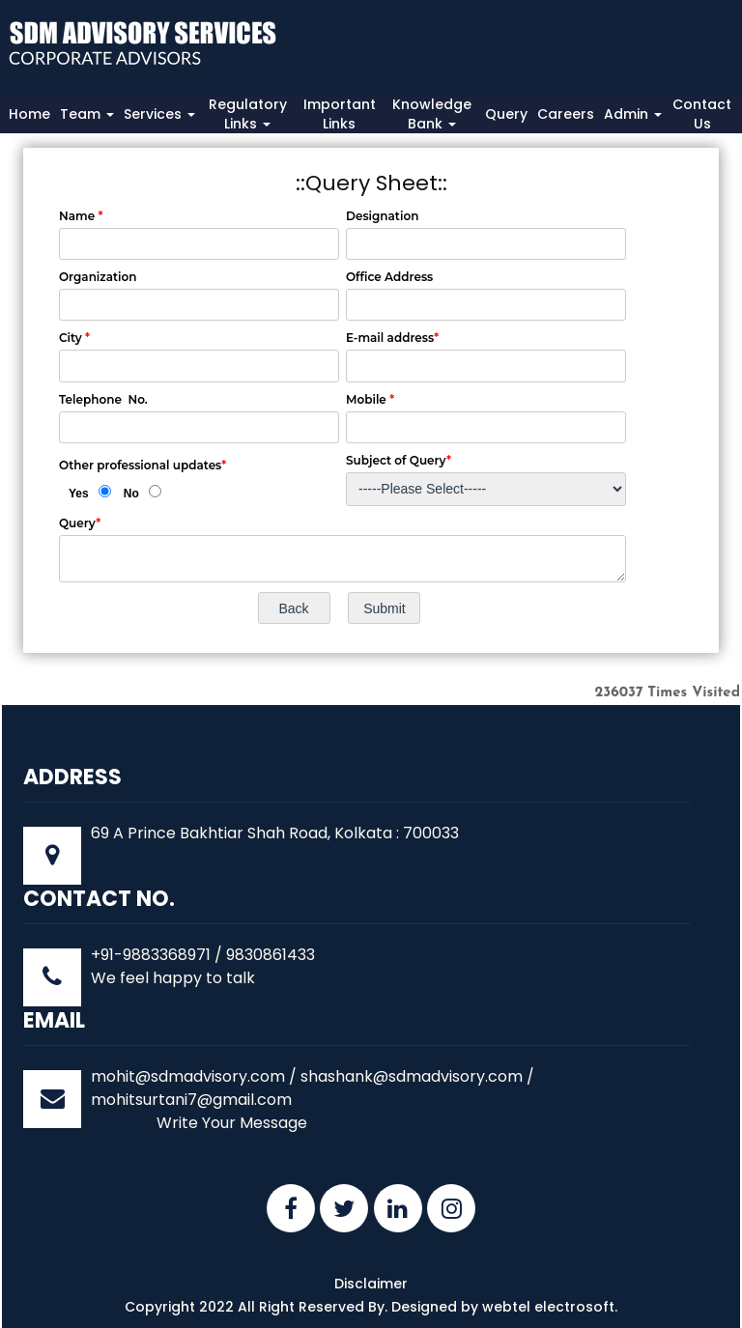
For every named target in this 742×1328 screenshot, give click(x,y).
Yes (79, 493)
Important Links (339, 114)
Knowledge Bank (431, 114)
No (131, 493)
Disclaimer (371, 1283)
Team (87, 114)
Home (29, 114)
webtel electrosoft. (549, 1306)
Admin (633, 114)
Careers (565, 114)
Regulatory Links (248, 114)
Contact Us (701, 114)
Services (159, 114)
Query (506, 114)
